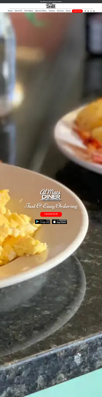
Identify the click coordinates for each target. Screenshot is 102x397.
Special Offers (41, 12)
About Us (18, 12)
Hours (68, 12)
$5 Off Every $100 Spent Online (51, 1)
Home (10, 12)
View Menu (28, 12)
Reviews (60, 12)
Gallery (52, 12)
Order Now (77, 12)
